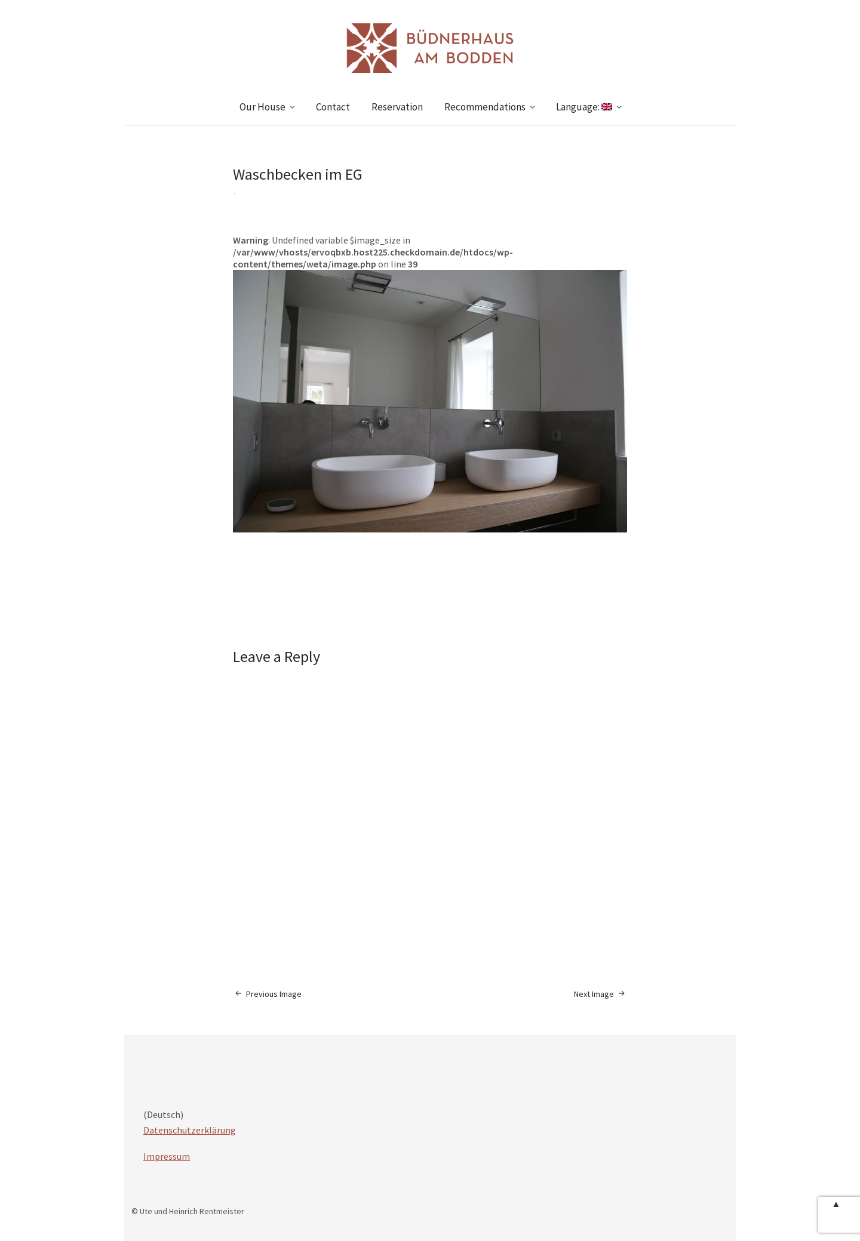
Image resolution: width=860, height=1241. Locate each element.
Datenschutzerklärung (189, 1130)
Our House (262, 106)
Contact (333, 106)
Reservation (397, 106)
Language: (584, 106)
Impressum (166, 1156)
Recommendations (485, 106)
